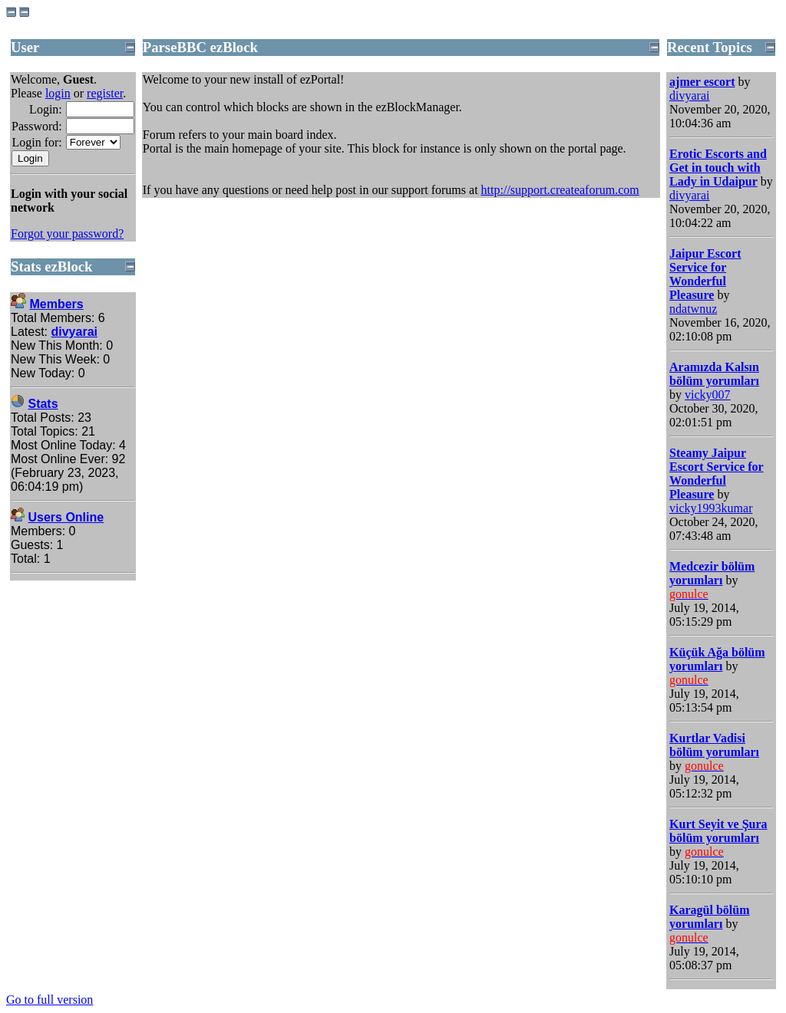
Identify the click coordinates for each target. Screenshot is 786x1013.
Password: (37, 126)
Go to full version (49, 999)
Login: (45, 109)
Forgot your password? (67, 233)
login (58, 93)
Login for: (36, 142)
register (105, 93)
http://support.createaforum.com (560, 189)
